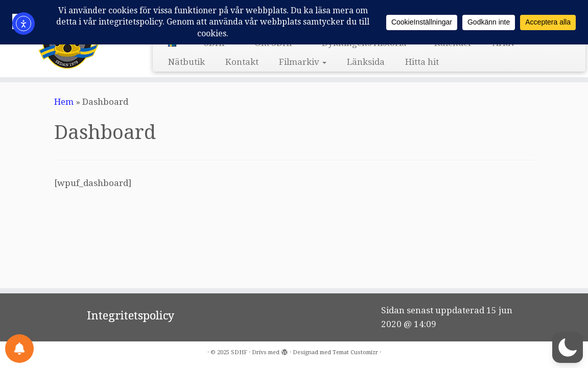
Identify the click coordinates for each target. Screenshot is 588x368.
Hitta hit (422, 62)
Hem (64, 102)
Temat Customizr (355, 352)
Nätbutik (186, 62)
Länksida (366, 62)
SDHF (239, 352)
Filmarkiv (302, 62)
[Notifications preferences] (19, 348)
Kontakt (241, 62)
